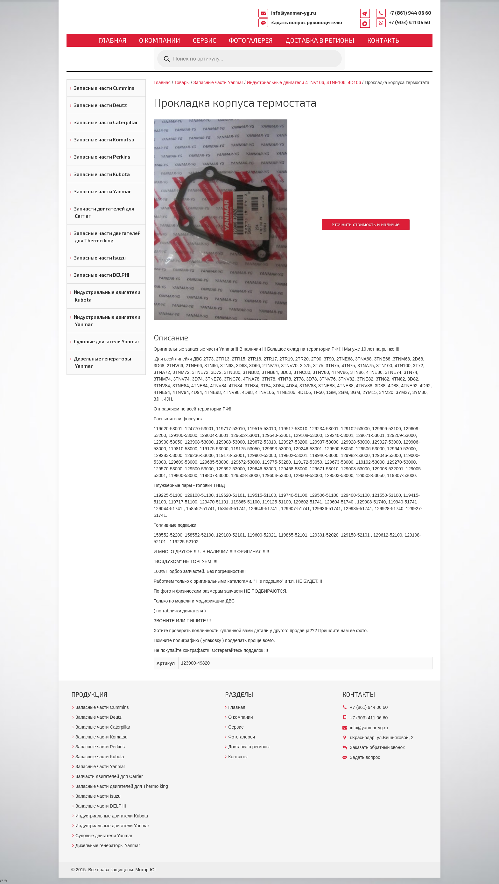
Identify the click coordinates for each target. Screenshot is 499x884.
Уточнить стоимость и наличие (366, 224)
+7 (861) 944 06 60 (410, 13)
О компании (159, 40)
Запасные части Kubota (102, 174)
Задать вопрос (365, 757)
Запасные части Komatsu (104, 139)
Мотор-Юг (146, 869)
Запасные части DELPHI (101, 275)
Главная (112, 40)
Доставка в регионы (320, 40)
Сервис (204, 40)
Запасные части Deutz (100, 105)
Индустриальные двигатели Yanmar (107, 320)
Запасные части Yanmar (102, 191)
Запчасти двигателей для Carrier (104, 212)
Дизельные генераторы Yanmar (102, 362)
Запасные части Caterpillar (106, 122)
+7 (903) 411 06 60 (409, 22)
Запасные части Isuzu (100, 257)
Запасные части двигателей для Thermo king (107, 236)
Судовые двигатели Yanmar (106, 341)
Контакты (384, 40)
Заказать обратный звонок (377, 747)
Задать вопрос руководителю (306, 22)
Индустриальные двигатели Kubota (107, 295)
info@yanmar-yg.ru (293, 13)
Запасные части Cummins (104, 88)
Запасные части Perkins (102, 157)
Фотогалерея (251, 40)
